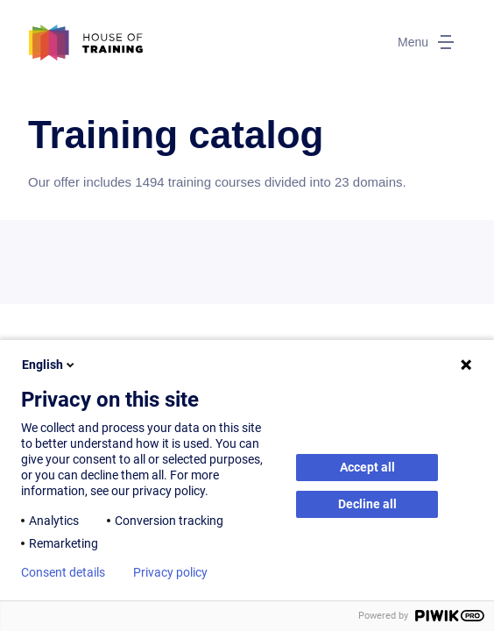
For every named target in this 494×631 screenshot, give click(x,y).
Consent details (63, 572)
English (49, 365)
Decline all (367, 504)
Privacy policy (170, 572)
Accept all (367, 467)
